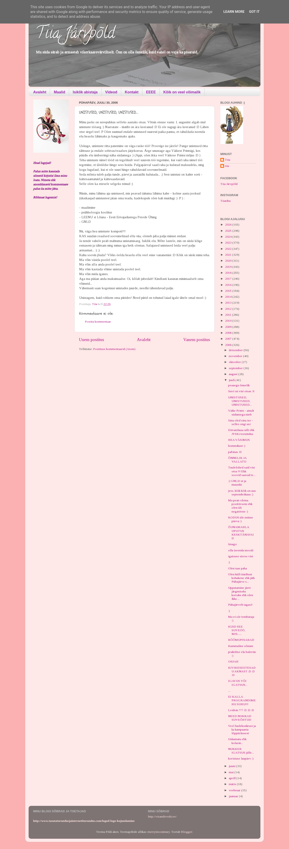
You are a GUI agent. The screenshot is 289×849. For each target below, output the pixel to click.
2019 (228, 266)
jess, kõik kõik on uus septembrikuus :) (242, 492)
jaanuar (234, 796)
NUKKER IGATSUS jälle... (241, 750)
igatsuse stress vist (240, 556)
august (233, 374)
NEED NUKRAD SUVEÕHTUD (239, 717)
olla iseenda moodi (240, 550)
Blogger (186, 831)
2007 (228, 338)
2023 (228, 242)
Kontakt (132, 92)
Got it (254, 12)
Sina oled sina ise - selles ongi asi (240, 422)
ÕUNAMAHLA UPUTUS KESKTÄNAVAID (241, 532)
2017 (228, 278)
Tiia (227, 159)
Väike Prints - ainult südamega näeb (241, 412)
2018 (228, 272)
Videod (111, 92)
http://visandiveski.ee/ (162, 816)
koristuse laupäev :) (241, 758)
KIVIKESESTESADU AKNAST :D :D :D (242, 671)
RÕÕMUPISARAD (241, 639)
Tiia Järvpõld (75, 34)
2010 (228, 320)
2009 (228, 327)
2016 (228, 285)
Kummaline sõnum (240, 646)
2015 (228, 290)
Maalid (59, 92)
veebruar (235, 790)
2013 (228, 302)
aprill (232, 778)
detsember (236, 350)
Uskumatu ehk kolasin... (237, 740)
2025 (228, 230)
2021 (228, 254)
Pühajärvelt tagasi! (240, 604)
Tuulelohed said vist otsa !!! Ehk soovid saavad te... (241, 471)
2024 (228, 236)
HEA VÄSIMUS (239, 440)
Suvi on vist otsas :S (241, 391)
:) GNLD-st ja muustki (237, 482)
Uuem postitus (91, 339)
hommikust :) (236, 445)
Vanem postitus (196, 339)
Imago (232, 544)
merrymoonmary (159, 831)
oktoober (235, 362)
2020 (228, 260)
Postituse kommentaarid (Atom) (114, 349)
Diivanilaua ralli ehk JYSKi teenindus (241, 431)
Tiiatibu (225, 200)
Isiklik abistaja (85, 92)
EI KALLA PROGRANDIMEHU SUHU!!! (242, 700)
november (236, 356)
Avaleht (39, 92)
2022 (228, 248)
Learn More (233, 12)
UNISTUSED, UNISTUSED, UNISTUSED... (240, 401)
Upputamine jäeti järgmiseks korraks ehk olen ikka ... (240, 593)
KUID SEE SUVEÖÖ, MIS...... (236, 630)
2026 (228, 224)
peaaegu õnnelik (239, 385)
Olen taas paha (237, 568)
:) (229, 562)
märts (233, 784)
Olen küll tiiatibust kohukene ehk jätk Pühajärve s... (241, 578)
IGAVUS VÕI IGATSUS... (237, 682)
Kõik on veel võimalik (182, 92)
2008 (228, 332)
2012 (228, 308)
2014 (228, 296)
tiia (227, 166)
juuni (232, 766)
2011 (228, 314)
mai (231, 772)
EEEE (151, 92)
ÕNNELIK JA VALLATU (237, 459)
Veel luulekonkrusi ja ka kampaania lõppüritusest (242, 729)
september (236, 368)
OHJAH (233, 661)
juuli (232, 380)
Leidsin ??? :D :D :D (241, 710)
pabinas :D (235, 452)
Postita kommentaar (98, 321)
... (229, 690)
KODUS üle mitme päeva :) (240, 519)
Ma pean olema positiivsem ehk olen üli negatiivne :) (240, 506)
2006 (228, 345)
